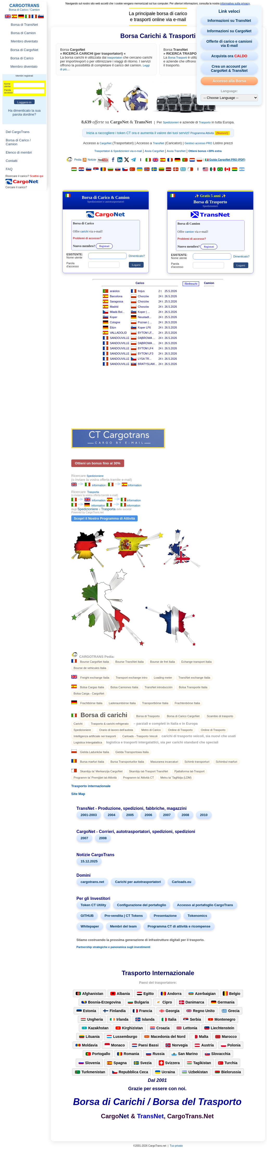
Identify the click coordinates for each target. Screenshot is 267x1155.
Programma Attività (202, 133)
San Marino (184, 1054)
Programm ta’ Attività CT (138, 777)
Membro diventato (24, 41)
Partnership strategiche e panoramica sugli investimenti (113, 947)
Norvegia (177, 1045)
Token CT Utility (93, 905)
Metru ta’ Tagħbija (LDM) (176, 777)
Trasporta (93, 492)
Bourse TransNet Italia (129, 661)
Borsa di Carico (22, 58)
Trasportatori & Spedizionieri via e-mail (118, 151)
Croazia (160, 1028)
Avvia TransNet (176, 151)
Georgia (169, 1011)
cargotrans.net (92, 882)
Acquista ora (229, 56)
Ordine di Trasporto (180, 729)
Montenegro (221, 1019)
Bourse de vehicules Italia (90, 668)
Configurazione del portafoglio (141, 905)
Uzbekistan (195, 1072)
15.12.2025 (89, 861)
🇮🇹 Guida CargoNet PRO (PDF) (225, 159)
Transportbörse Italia (155, 703)
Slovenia (89, 1063)
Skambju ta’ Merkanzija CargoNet (101, 771)
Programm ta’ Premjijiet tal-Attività (95, 777)
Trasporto (205, 122)
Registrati (104, 246)
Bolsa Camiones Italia (124, 687)
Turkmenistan (90, 1072)
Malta (200, 1036)
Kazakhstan (95, 1028)
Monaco (115, 1045)
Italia (169, 1019)
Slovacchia (217, 1054)
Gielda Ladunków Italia (94, 752)
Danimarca (191, 1002)
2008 (185, 815)
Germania (222, 1002)
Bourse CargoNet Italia (94, 661)
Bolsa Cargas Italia (92, 687)
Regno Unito (200, 1011)
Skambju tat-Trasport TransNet (148, 771)
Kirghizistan (129, 1028)
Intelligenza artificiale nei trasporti (95, 736)
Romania (128, 1054)
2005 (130, 815)
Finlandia (114, 1011)
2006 (148, 815)
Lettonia (186, 1028)
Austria (204, 1045)
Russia (155, 1054)
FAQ (9, 169)
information (99, 485)
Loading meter (163, 677)
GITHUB (87, 916)
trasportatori (114, 57)
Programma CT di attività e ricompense (179, 926)
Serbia (192, 1019)
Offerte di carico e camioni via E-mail (229, 43)
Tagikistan (199, 1063)
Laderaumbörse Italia (122, 703)
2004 (111, 815)
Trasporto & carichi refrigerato (110, 723)
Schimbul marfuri (226, 761)
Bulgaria (138, 1002)
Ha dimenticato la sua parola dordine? (24, 112)
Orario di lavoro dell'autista (116, 729)
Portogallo (98, 1054)
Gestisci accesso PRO (198, 143)
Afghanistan (89, 994)
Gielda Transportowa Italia (132, 752)
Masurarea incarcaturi (164, 761)
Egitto (145, 994)
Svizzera (169, 1062)
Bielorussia (228, 1072)
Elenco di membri (19, 152)
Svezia (143, 1063)
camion (189, 231)
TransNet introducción (158, 687)
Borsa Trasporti (177, 57)
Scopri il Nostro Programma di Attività (104, 518)
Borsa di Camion (23, 33)
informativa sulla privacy (235, 3)
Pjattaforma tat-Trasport (189, 771)
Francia (142, 1011)
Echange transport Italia (196, 661)
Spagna (117, 1063)
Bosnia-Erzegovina (101, 1002)
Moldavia (86, 1045)
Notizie (89, 159)
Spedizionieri (171, 122)
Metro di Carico (151, 729)
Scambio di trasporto (220, 716)
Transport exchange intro (131, 677)
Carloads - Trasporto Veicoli (139, 736)
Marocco (226, 1036)
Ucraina (165, 1072)
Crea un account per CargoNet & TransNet (229, 68)
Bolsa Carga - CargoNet (89, 693)
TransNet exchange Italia (194, 677)
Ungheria (92, 1019)
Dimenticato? (137, 255)
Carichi (78, 723)
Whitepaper (90, 926)
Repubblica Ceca (130, 1072)
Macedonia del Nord (164, 1036)
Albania (120, 994)
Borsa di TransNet (24, 25)
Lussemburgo (122, 1036)
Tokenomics (197, 916)
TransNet (158, 143)
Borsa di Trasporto (148, 716)
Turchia (228, 1063)
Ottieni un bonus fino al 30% (97, 463)
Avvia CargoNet (154, 151)
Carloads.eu (181, 882)
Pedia (73, 159)
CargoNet (106, 143)
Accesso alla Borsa (229, 81)
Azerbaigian (201, 994)
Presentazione (165, 916)
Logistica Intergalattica (88, 742)
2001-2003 (89, 815)
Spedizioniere (95, 475)
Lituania (89, 1036)
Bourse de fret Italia (162, 661)
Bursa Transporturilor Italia (127, 761)
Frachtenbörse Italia (187, 703)
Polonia (231, 1045)
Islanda (144, 1019)
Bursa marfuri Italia (92, 761)
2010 (204, 815)
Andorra (171, 994)
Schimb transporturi (197, 761)
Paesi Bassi (145, 1045)
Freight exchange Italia (94, 677)
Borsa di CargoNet (24, 50)
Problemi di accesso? (87, 238)
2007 (167, 815)
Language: (229, 91)
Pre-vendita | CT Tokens (124, 916)
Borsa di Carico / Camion (18, 142)
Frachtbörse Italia (91, 703)
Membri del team (123, 926)
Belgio (231, 993)
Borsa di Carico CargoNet (183, 716)
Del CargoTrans (17, 132)
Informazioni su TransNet (229, 20)
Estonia (86, 1011)
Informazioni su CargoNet (229, 31)
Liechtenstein (219, 1028)
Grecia (231, 1011)
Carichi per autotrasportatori (138, 882)
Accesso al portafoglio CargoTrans (205, 905)
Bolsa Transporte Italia (193, 687)
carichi (84, 231)
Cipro (164, 1002)
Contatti (11, 161)
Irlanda (119, 1019)
